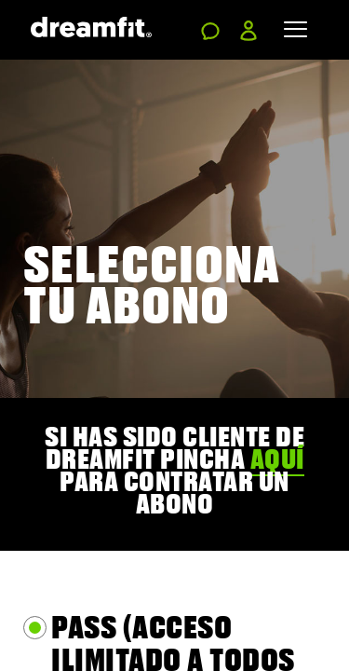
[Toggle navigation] (295, 29)
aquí (277, 458)
